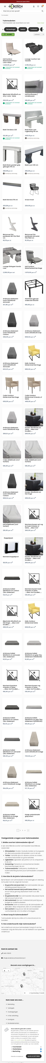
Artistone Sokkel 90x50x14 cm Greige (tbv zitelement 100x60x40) (10, 817)
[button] (21, 986)
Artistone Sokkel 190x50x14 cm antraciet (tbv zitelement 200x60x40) (12, 752)
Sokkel (23, 29)
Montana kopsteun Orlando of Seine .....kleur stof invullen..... (11, 687)
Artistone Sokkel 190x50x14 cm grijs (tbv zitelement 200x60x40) (33, 719)
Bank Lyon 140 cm (31, 165)
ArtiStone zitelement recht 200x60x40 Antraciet (10, 365)
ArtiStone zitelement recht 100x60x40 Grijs (11, 428)
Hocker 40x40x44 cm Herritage (33, 493)
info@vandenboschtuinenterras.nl (14, 958)
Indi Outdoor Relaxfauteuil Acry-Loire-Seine (10, 60)
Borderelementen (13, 1023)
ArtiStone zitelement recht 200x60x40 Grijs (33, 332)
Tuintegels (11, 1008)
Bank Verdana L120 (10, 130)
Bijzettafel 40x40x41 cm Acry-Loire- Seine (12, 95)
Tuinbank (33, 29)
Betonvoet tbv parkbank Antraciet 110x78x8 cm (32, 236)
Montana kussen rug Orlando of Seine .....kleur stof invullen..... (33, 687)
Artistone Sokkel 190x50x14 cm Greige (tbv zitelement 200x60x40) (33, 784)
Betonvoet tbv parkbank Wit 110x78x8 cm (11, 236)
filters (8, 34)
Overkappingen (13, 1012)
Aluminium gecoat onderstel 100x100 (31, 299)
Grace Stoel (29, 200)
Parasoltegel (10, 29)
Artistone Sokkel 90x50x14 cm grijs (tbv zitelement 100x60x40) (33, 655)
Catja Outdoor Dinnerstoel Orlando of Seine (33, 397)
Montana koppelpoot (11, 557)
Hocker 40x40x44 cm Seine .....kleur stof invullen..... (33, 429)
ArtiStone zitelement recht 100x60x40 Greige (12, 783)
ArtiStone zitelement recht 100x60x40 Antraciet (10, 300)
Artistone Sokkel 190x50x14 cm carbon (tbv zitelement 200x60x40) (11, 591)
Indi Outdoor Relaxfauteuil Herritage (33, 267)
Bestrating (11, 1004)
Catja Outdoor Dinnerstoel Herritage (11, 396)
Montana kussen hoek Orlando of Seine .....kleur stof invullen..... (33, 590)
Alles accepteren (34, 1056)
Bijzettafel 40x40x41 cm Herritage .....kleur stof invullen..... (12, 622)
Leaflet (26, 993)
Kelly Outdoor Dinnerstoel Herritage (33, 364)
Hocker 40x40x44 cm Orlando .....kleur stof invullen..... (33, 558)
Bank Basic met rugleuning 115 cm (31, 130)
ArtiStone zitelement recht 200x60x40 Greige (34, 751)
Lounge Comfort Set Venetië (32, 60)
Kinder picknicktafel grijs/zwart (32, 815)
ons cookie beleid (19, 1040)
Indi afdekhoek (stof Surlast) (10, 525)
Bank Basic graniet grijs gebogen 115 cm (11, 166)
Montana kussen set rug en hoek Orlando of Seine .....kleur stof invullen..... (34, 527)
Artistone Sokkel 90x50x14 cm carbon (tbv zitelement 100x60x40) (10, 720)
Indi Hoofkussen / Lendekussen (31, 95)
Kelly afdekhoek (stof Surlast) (33, 460)
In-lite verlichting (13, 1016)
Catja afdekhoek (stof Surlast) (11, 460)
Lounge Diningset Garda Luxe (12, 267)
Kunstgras (11, 1019)
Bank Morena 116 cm (10, 200)
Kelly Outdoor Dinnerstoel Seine (31, 622)
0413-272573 (7, 953)
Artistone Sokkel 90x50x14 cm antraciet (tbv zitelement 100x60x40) (11, 655)
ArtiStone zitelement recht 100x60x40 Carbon (10, 332)
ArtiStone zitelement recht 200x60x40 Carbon (10, 493)
